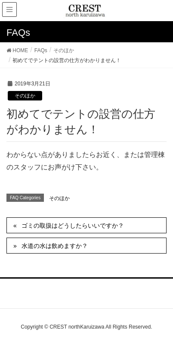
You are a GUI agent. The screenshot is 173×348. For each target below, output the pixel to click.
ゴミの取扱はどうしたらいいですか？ (73, 225)
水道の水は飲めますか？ (55, 245)
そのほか (25, 96)
